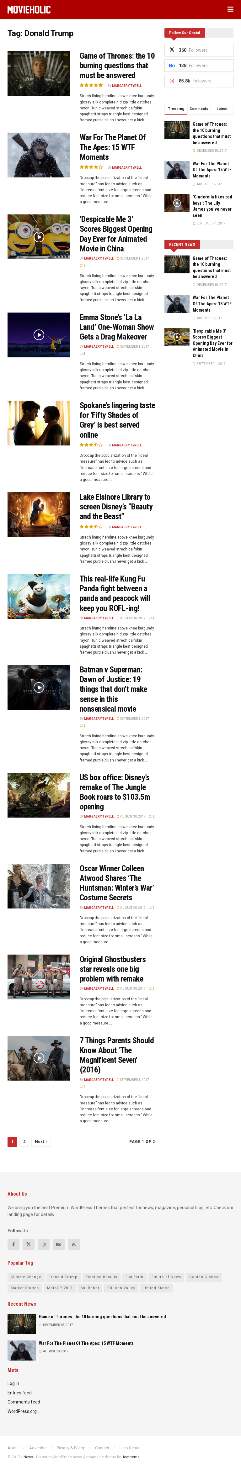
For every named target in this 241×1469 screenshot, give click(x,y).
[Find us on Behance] (59, 1244)
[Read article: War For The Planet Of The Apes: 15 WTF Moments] (39, 155)
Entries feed (20, 1392)
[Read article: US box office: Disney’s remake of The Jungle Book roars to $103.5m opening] (39, 795)
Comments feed (24, 1401)
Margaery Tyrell (127, 85)
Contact (102, 1447)
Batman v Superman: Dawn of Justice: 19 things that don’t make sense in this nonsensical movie (113, 689)
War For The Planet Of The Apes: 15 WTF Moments (113, 147)
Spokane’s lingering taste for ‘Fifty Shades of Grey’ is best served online (117, 420)
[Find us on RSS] (74, 1244)
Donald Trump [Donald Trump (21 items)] (64, 1277)
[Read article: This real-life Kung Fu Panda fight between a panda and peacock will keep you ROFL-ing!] (39, 596)
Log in (13, 1383)
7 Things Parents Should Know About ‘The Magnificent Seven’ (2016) (117, 1055)
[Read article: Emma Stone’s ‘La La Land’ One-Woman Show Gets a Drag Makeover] (39, 335)
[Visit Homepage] (29, 9)
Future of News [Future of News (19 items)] (166, 1277)
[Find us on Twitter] (29, 1244)
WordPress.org (22, 1411)
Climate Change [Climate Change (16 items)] (26, 1277)
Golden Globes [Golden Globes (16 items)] (203, 1277)
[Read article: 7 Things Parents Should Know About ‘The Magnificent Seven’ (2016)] (39, 1058)
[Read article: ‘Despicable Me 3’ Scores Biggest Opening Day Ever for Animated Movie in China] (39, 236)
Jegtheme (131, 1457)
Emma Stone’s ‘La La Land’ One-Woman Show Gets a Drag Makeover (117, 327)
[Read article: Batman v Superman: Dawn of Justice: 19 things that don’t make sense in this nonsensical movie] (39, 687)
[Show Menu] (230, 9)
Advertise (37, 1447)
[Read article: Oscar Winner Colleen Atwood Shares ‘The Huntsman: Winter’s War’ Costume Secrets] (39, 886)
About (13, 1447)
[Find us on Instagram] (44, 1244)
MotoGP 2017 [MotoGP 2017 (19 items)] (59, 1288)
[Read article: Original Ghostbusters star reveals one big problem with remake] (39, 977)
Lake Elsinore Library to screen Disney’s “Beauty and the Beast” (116, 506)
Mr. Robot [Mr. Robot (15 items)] (90, 1288)
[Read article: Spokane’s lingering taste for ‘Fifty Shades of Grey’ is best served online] (39, 423)
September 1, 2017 (133, 258)
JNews (27, 1457)
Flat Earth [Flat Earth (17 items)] (134, 1277)
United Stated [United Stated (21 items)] (156, 1288)
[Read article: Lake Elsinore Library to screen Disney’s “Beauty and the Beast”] (39, 514)
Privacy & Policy (71, 1447)
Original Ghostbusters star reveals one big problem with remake (113, 969)
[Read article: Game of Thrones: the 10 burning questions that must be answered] (39, 73)
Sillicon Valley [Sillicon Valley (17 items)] (121, 1288)
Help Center (130, 1447)
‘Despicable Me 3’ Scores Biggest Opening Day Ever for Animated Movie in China (116, 233)
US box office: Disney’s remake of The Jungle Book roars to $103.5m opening (115, 792)
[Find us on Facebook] (13, 1244)
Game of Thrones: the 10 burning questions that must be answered (117, 65)
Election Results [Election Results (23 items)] (101, 1277)
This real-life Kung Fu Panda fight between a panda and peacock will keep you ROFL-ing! (115, 593)
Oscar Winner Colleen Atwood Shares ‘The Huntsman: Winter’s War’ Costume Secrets (117, 883)
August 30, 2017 (131, 618)
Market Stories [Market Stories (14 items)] (25, 1288)
